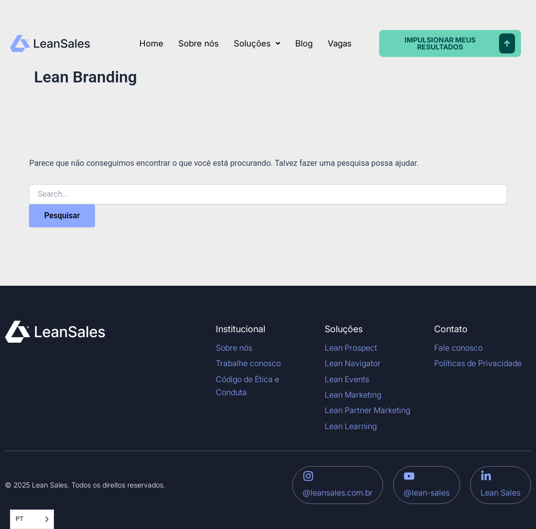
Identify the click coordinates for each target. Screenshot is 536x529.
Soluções (257, 43)
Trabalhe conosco (248, 363)
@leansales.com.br (338, 493)
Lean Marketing (353, 395)
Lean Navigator (353, 363)
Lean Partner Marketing (367, 410)
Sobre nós (198, 43)
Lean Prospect (351, 348)
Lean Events (347, 379)
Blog (304, 43)
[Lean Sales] (486, 476)
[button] (257, 43)
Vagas (340, 43)
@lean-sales (427, 493)
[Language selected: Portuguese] (32, 519)
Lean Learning (351, 426)
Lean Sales (501, 493)
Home (151, 43)
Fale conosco (458, 348)
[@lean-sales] (409, 476)
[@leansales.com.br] (308, 476)
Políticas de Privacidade (478, 363)
